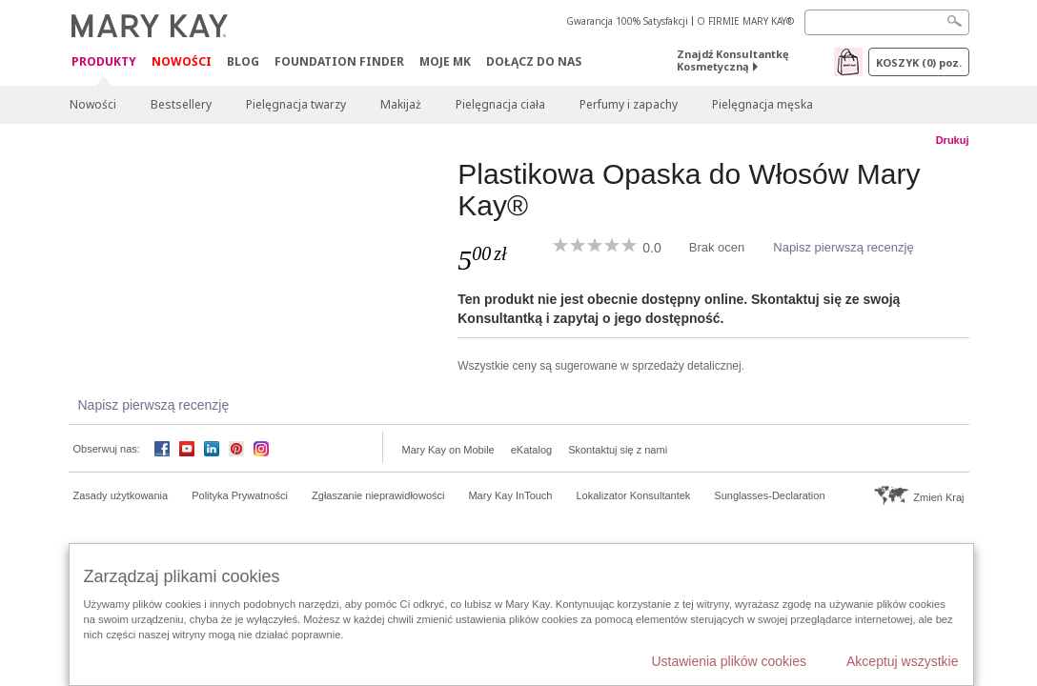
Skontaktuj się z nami (617, 449)
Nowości (182, 61)
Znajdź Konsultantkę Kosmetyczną (733, 60)
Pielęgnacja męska (762, 104)
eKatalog (531, 449)
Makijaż (400, 104)
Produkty (103, 62)
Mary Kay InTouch (510, 495)
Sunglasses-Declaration (769, 495)
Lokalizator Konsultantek (634, 495)
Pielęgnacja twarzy (296, 104)
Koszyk (919, 62)
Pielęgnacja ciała (500, 104)
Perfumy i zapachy (629, 104)
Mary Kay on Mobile (448, 449)
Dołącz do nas (533, 61)
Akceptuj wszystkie (902, 661)
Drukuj (952, 140)
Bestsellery (181, 104)
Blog (243, 61)
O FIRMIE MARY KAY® (745, 21)
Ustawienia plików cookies (728, 661)
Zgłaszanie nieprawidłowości (378, 495)
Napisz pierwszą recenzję (843, 247)
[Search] (886, 22)
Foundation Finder (339, 61)
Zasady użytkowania (121, 495)
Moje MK (445, 61)
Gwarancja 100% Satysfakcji (627, 21)
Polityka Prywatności (240, 495)
